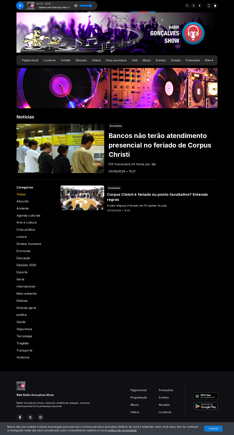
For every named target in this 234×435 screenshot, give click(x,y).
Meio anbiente (26, 293)
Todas (21, 194)
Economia (23, 251)
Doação (176, 60)
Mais (209, 60)
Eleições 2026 (26, 265)
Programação (139, 397)
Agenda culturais (28, 215)
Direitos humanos (28, 244)
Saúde (20, 322)
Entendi (213, 428)
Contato (66, 60)
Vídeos (96, 60)
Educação (23, 258)
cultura (21, 237)
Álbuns (146, 60)
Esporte (21, 272)
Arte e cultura (26, 222)
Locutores (49, 60)
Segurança (24, 329)
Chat (134, 60)
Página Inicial (30, 60)
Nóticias (22, 300)
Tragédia (22, 343)
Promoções (193, 60)
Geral (20, 279)
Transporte (24, 350)
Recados (81, 60)
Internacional (25, 286)
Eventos (161, 60)
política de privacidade (122, 430)
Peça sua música (116, 60)
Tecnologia (24, 336)
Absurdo (22, 201)
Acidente (22, 208)
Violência (22, 357)
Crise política (25, 229)
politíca (21, 315)
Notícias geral (26, 308)
